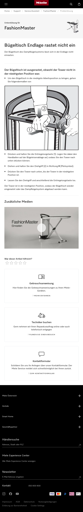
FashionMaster (49, 11)
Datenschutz (29, 502)
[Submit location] (80, 445)
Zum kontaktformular (41, 373)
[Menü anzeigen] (6, 4)
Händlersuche (10, 439)
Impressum (7, 502)
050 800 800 (34, 486)
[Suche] (71, 4)
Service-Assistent (32, 11)
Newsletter (9, 472)
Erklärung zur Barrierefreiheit (14, 506)
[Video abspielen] (41, 227)
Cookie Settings (37, 506)
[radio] (7, 262)
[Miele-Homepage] (41, 4)
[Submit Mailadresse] (80, 477)
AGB (18, 502)
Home (7, 11)
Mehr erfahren (41, 296)
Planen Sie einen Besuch (41, 335)
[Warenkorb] (79, 4)
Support (17, 11)
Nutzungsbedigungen (47, 502)
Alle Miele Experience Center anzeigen (19, 461)
